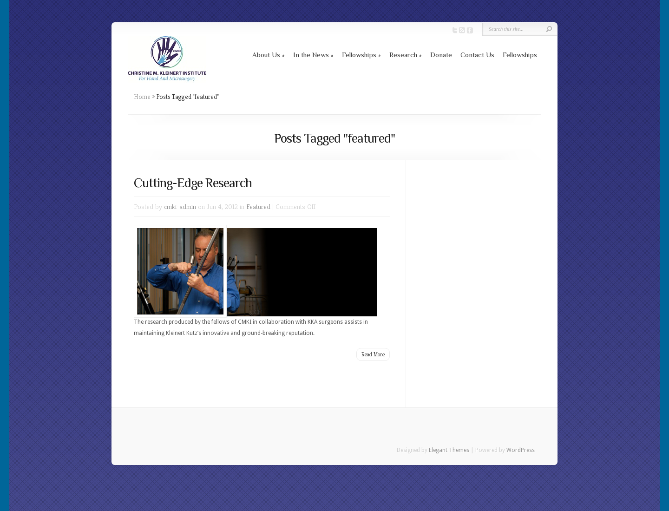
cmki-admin (180, 206)
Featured (258, 206)
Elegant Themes (449, 450)
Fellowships (359, 55)
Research (403, 55)
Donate (441, 55)
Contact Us (477, 55)
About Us (266, 55)
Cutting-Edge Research (193, 183)
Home (142, 96)
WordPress (520, 450)
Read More (373, 354)
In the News (311, 55)
